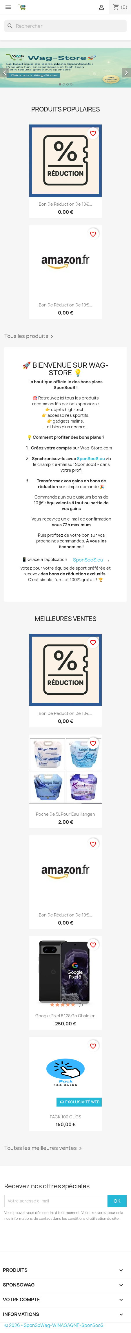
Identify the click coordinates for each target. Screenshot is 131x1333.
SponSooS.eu (91, 458)
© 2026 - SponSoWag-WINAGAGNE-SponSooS (53, 1325)
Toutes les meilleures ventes (44, 1148)
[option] (65, 68)
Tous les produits (29, 336)
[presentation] (53, 1237)
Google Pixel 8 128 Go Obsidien (65, 1015)
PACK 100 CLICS (65, 1117)
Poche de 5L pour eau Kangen (65, 814)
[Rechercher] (65, 26)
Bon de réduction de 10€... (65, 204)
